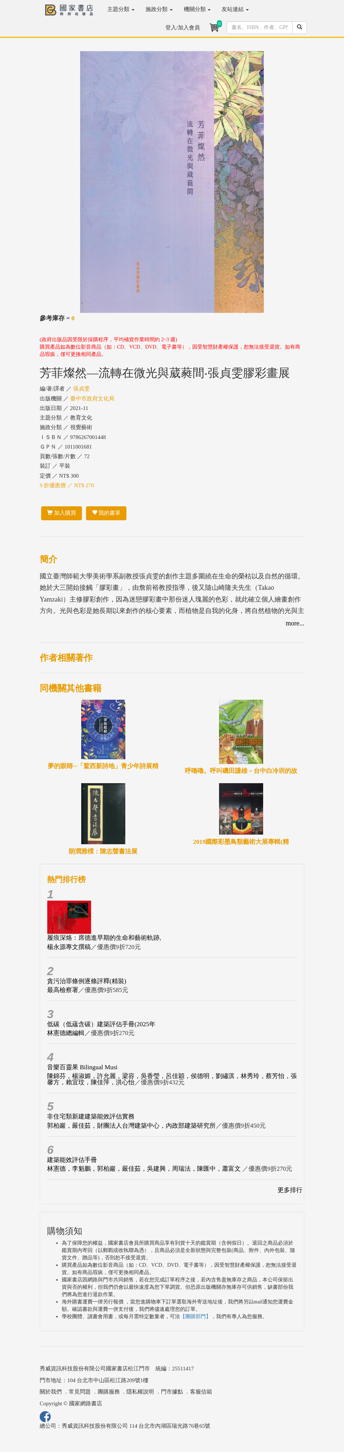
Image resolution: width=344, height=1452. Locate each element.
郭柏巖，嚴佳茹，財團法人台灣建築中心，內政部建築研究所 (131, 1125)
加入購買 (61, 513)
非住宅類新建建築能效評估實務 (91, 1116)
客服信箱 (201, 1392)
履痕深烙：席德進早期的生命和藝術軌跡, (104, 937)
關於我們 (51, 1392)
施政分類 (159, 9)
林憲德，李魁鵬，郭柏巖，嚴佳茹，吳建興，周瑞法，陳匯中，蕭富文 (144, 1168)
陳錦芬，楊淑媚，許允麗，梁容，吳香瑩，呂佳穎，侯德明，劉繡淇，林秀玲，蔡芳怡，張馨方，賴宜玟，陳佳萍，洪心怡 (172, 1079)
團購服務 (109, 1392)
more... (295, 623)
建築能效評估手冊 (72, 1159)
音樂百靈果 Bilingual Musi (82, 1067)
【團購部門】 (195, 1316)
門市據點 (172, 1392)
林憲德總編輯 (66, 1033)
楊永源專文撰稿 (69, 946)
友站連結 (235, 9)
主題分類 (121, 9)
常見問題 (80, 1392)
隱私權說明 (140, 1392)
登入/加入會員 (182, 28)
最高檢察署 (62, 990)
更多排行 (289, 1190)
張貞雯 (81, 389)
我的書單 (106, 513)
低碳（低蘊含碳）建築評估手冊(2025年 (101, 1024)
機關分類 (197, 9)
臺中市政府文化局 (92, 399)
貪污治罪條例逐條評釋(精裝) (86, 981)
